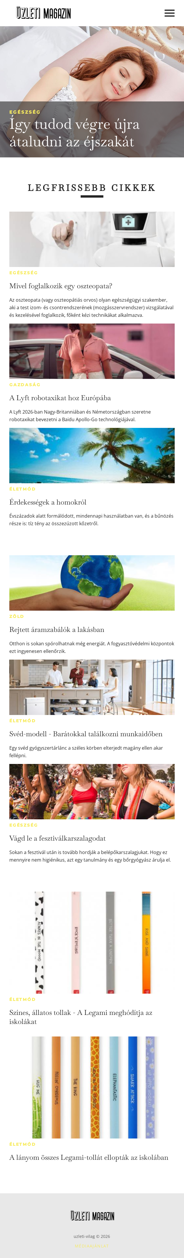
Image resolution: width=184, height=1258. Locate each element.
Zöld (16, 616)
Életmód (22, 489)
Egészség (25, 112)
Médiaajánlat (92, 1246)
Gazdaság (24, 384)
